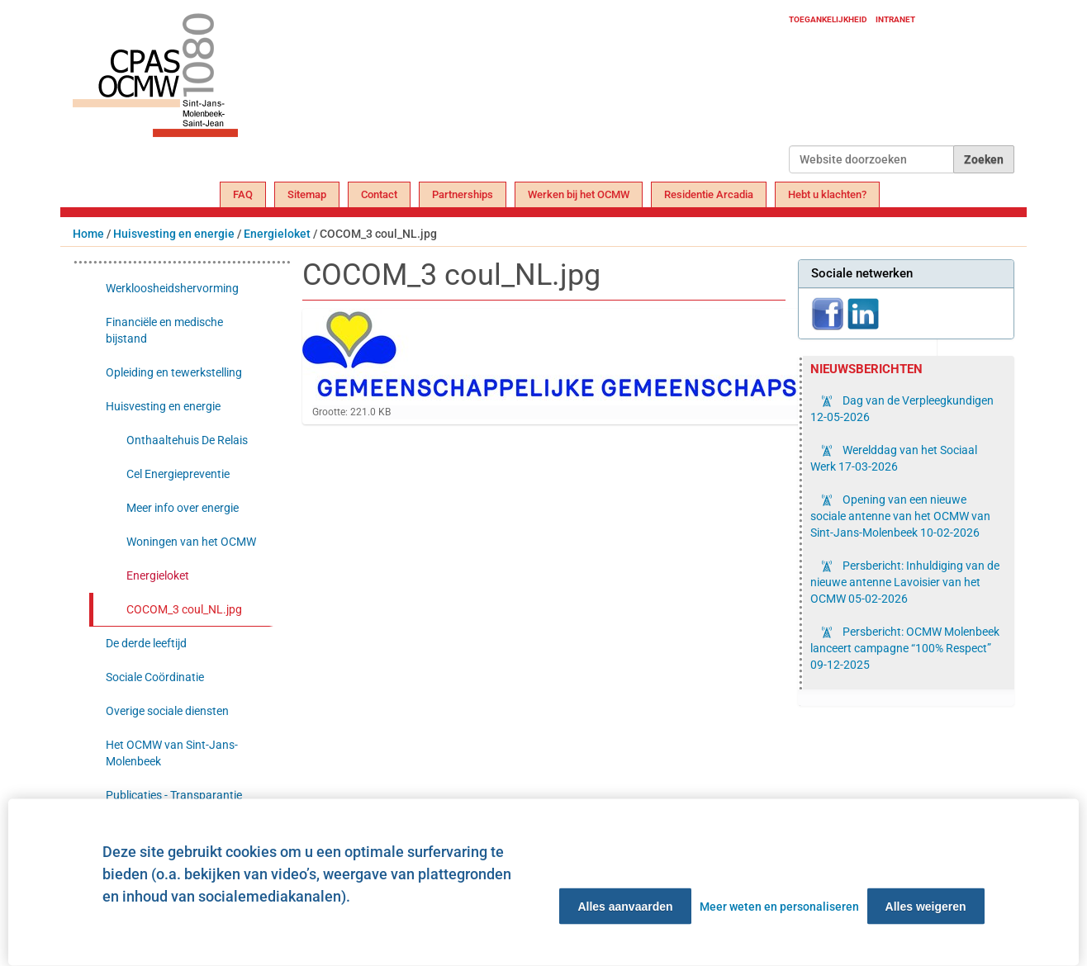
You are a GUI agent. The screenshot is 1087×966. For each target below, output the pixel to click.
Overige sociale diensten (167, 710)
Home (88, 233)
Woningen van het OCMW (191, 541)
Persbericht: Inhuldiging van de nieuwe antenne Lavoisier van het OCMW (904, 582)
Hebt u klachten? (827, 194)
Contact (379, 194)
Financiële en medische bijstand (164, 330)
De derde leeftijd (146, 643)
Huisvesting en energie (174, 233)
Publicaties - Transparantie (174, 795)
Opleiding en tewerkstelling (174, 372)
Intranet (895, 19)
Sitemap (306, 194)
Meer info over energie (182, 507)
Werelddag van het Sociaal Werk (893, 458)
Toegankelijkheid (828, 19)
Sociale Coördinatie (155, 677)
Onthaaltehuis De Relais (187, 440)
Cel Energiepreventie (178, 474)
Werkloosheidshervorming (172, 288)
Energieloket (277, 233)
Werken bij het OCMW (578, 194)
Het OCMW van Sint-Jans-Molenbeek (172, 753)
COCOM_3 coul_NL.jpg (184, 609)
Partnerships (462, 194)
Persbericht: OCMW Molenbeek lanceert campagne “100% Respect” (904, 648)
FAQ (243, 194)
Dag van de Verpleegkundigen (902, 409)
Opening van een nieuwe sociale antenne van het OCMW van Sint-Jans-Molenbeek (900, 516)
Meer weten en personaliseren (779, 906)
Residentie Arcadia (708, 194)
